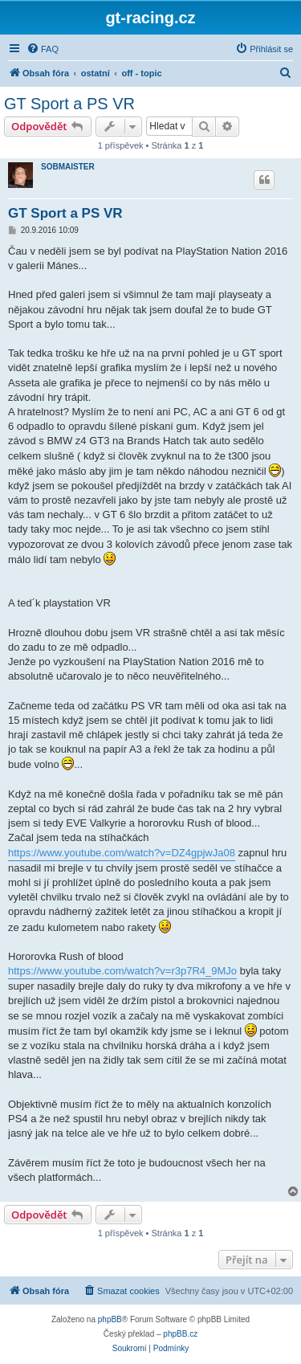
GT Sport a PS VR (69, 103)
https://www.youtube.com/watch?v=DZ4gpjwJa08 (121, 853)
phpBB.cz (180, 1333)
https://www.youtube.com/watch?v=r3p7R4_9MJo (122, 971)
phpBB (110, 1319)
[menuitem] (42, 49)
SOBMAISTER (68, 166)
